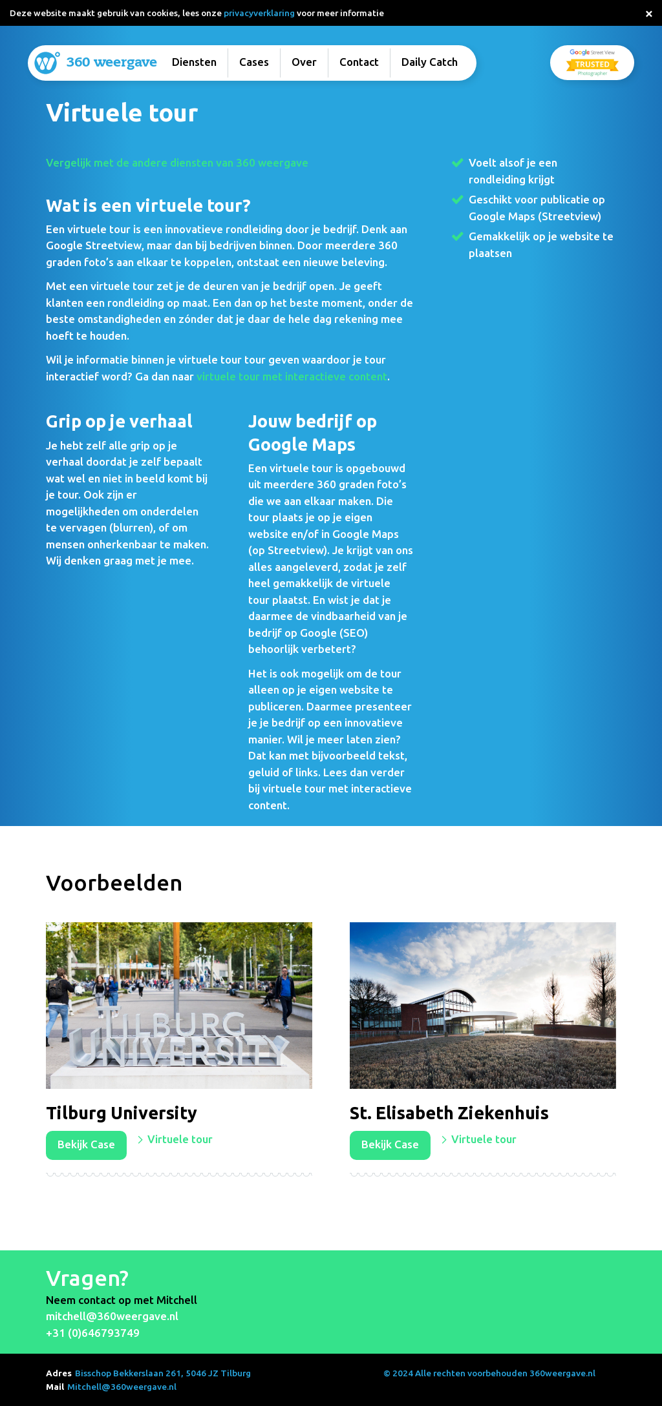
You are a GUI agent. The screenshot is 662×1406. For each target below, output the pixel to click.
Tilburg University (121, 1112)
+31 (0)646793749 (93, 1333)
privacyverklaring (259, 13)
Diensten (194, 62)
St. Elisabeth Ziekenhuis (449, 1112)
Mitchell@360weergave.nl (121, 1386)
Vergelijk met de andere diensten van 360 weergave (177, 162)
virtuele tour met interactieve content (292, 376)
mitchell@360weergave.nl (112, 1316)
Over (304, 62)
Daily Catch (429, 62)
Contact (359, 62)
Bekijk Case (86, 1144)
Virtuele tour (180, 1139)
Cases (254, 62)
